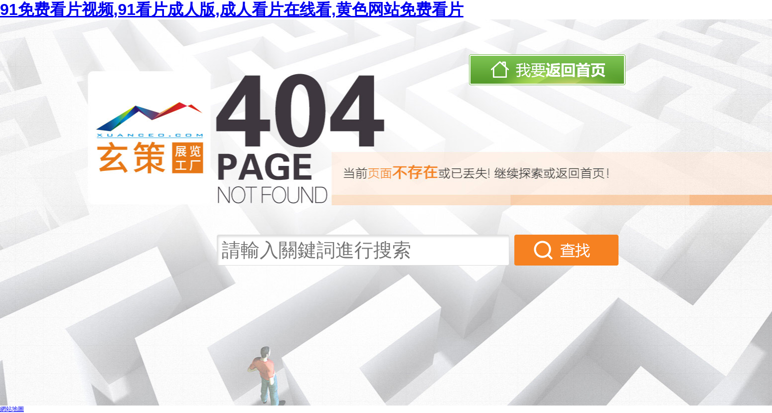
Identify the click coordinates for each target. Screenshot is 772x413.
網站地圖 (12, 409)
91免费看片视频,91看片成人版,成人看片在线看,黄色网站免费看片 (231, 9)
